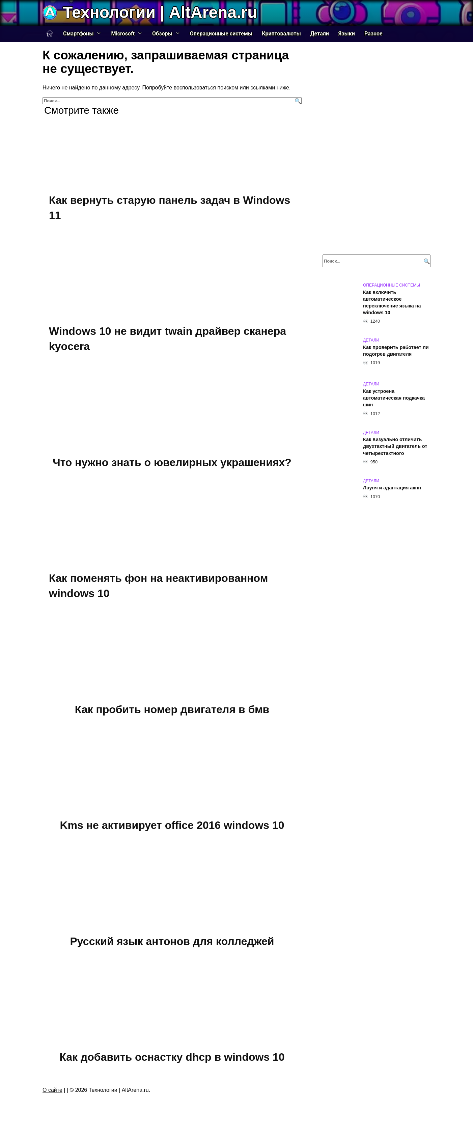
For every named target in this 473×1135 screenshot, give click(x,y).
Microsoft (123, 33)
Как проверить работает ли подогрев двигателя (396, 351)
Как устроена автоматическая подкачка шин (394, 397)
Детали (319, 33)
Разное (373, 33)
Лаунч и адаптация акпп (392, 488)
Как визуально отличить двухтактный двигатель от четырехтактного (395, 446)
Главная (49, 33)
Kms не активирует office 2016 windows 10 (172, 825)
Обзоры (162, 33)
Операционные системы (221, 33)
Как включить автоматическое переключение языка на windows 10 (392, 302)
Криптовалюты (281, 33)
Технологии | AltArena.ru (160, 12)
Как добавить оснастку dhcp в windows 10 (171, 1057)
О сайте (52, 1090)
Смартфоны (78, 33)
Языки (346, 33)
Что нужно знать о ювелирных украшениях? (172, 462)
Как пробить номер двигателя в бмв (172, 709)
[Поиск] (297, 100)
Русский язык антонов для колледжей (172, 941)
